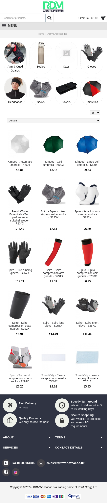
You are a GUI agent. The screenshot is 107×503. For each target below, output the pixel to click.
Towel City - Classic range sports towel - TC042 (53, 378)
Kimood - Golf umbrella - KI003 (53, 163)
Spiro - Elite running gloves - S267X (20, 271)
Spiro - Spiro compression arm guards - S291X (53, 273)
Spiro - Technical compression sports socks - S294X (20, 378)
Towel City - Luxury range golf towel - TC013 (87, 378)
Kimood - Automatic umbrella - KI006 (20, 163)
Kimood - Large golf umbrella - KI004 (87, 163)
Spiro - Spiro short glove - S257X (87, 324)
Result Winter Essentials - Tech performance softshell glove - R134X (19, 217)
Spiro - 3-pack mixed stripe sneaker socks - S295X (53, 214)
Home (41, 33)
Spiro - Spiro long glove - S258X (53, 324)
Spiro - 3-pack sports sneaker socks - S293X (87, 214)
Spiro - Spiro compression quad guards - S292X (20, 325)
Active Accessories (57, 33)
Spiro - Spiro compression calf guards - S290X (87, 273)
